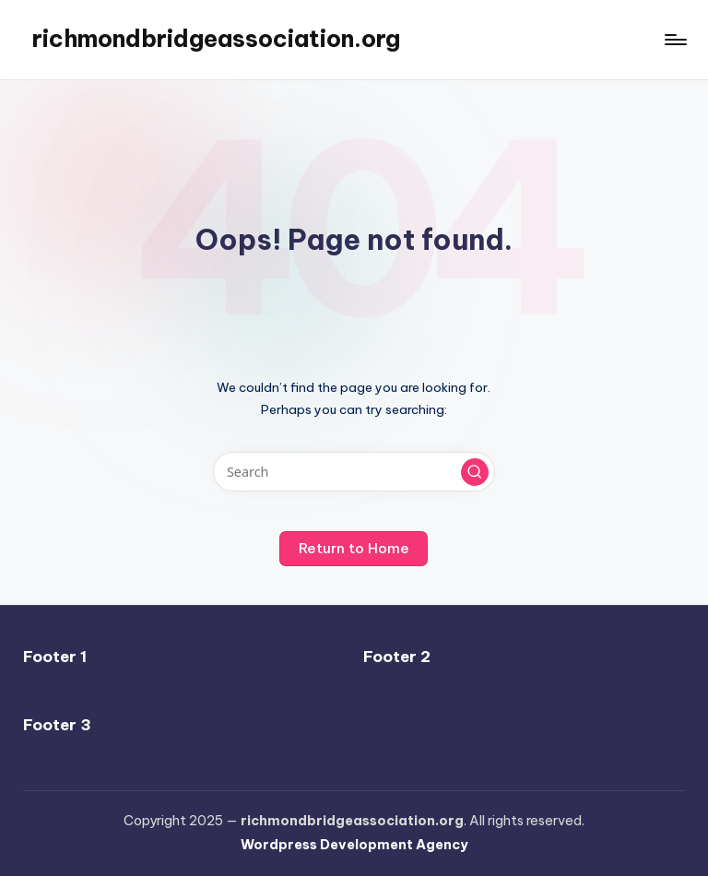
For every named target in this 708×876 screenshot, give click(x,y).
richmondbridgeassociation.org (216, 38)
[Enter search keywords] (353, 471)
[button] (475, 472)
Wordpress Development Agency (354, 844)
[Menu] (674, 39)
